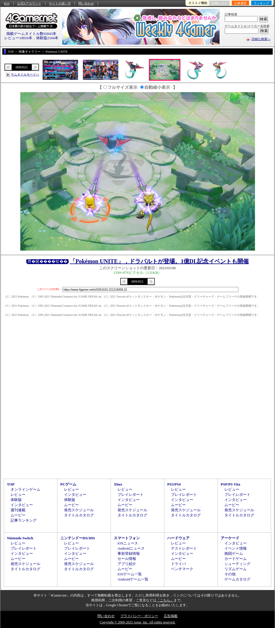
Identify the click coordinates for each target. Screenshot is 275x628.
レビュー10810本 (18, 38)
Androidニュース (131, 548)
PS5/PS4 (174, 484)
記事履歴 (240, 3)
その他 (230, 574)
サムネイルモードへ (25, 74)
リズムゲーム (235, 569)
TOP (11, 484)
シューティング (237, 564)
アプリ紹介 (126, 564)
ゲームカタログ (237, 579)
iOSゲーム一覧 (129, 574)
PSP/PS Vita (230, 484)
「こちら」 (165, 600)
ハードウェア (178, 538)
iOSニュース (127, 543)
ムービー (18, 515)
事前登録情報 (128, 553)
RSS (7, 3)
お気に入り (219, 3)
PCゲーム (68, 484)
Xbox (118, 484)
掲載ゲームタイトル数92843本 (31, 33)
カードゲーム (235, 558)
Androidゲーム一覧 (132, 579)
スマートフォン (127, 538)
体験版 (16, 500)
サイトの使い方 (60, 3)
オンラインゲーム (25, 489)
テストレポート (184, 548)
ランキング (261, 3)
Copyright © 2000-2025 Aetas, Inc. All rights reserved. (137, 622)
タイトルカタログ (79, 515)
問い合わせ (86, 3)
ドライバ (178, 564)
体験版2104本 (47, 38)
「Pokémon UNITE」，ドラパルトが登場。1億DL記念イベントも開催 (159, 261)
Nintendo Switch (20, 538)
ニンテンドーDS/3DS (77, 538)
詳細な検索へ (261, 39)
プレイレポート (130, 494)
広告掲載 (171, 616)
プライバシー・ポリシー (139, 616)
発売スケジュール (79, 510)
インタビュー (22, 505)
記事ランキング (24, 520)
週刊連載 (18, 510)
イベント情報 (235, 548)
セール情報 (126, 558)
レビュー (18, 494)
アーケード (230, 538)
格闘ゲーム (233, 553)
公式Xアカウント (29, 3)
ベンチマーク (182, 569)
